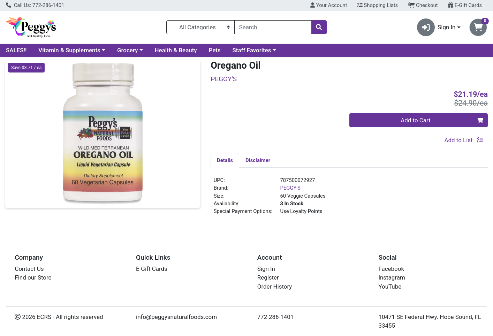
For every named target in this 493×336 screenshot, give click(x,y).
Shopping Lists (377, 5)
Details (225, 160)
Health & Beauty (176, 50)
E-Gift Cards (465, 5)
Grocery (127, 50)
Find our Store (33, 277)
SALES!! (16, 50)
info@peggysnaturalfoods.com (176, 316)
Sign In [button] (436, 27)
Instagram (391, 277)
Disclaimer (257, 160)
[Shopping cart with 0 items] (478, 27)
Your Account (328, 5)
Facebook (391, 268)
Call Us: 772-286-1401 (35, 5)
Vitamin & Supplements (69, 50)
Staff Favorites (252, 50)
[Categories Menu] (200, 27)
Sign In (266, 268)
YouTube (389, 286)
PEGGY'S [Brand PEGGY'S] (290, 188)
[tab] (225, 160)
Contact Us (29, 268)
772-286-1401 (275, 316)
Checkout (423, 5)
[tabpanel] (349, 198)
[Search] (273, 27)
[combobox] (273, 27)
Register (268, 277)
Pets (215, 50)
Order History (274, 286)
